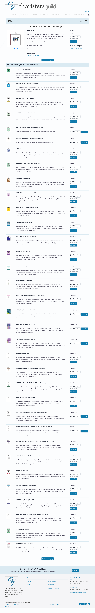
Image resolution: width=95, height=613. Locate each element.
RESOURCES (22, 15)
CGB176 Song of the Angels (77, 53)
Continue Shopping (47, 64)
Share (16, 53)
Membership (30, 582)
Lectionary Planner (53, 592)
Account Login (52, 586)
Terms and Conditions (55, 609)
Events (28, 589)
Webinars (51, 589)
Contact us (75, 575)
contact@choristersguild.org (78, 597)
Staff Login (8, 611)
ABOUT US (12, 15)
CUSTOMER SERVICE (15, 19)
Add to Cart (73, 46)
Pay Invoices (87, 11)
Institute (29, 586)
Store (49, 582)
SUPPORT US (53, 15)
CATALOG (32, 15)
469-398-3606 (74, 592)
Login (81, 11)
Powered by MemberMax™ (12, 609)
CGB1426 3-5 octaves (33, 60)
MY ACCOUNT (65, 15)
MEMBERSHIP (42, 15)
